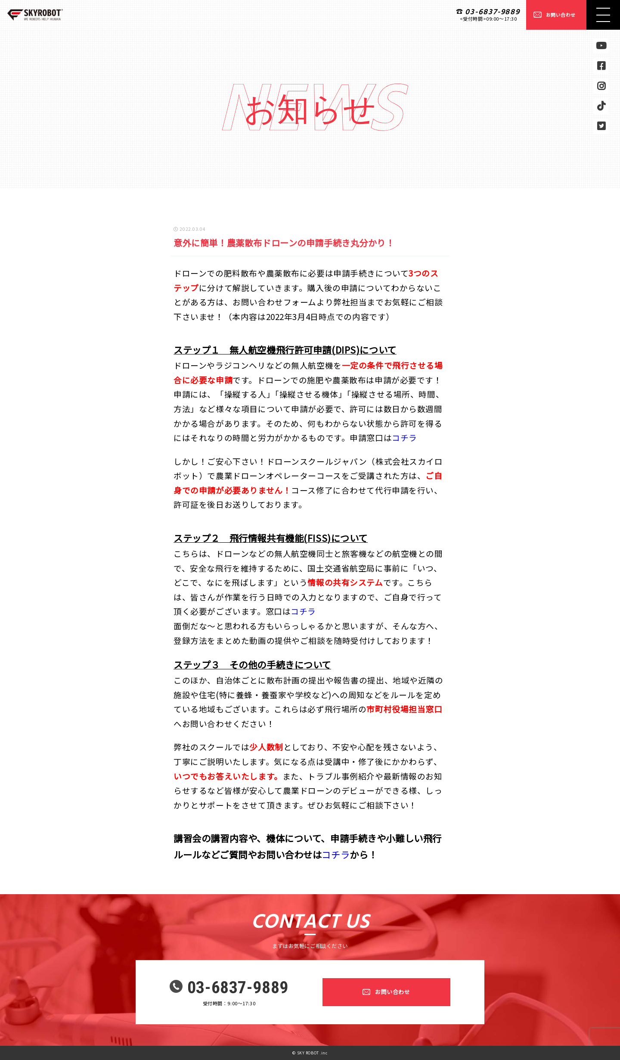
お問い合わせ (561, 14)
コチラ (404, 437)
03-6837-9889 (492, 12)
